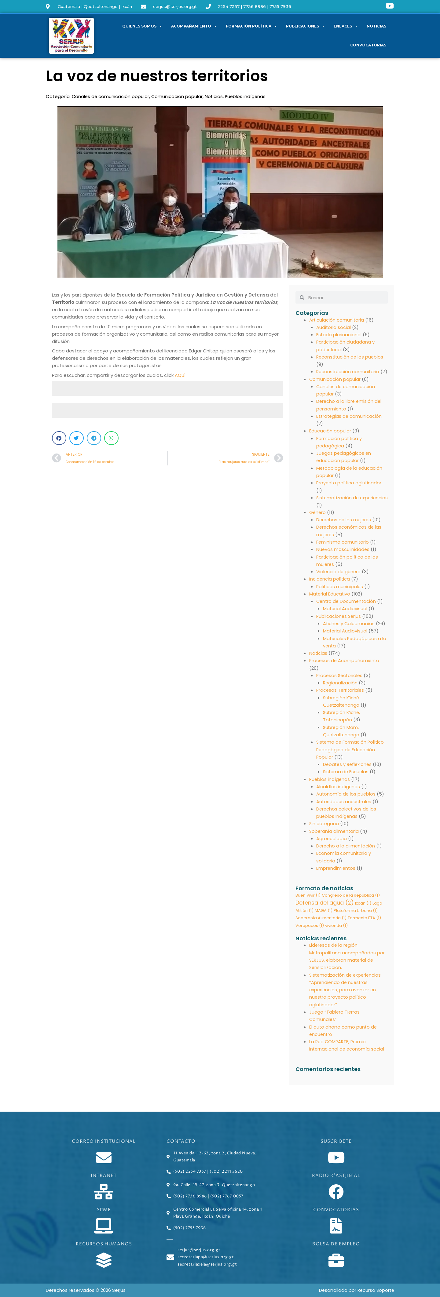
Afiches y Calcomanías (349, 627)
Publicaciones (305, 26)
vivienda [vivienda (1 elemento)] (336, 927)
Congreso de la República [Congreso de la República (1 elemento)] (351, 896)
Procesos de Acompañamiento (345, 664)
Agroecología (331, 840)
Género (317, 517)
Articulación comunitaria (337, 319)
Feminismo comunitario (342, 547)
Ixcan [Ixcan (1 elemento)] (363, 904)
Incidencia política (329, 583)
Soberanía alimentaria (334, 832)
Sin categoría (324, 825)
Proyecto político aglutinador (349, 488)
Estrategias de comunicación (349, 422)
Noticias (376, 26)
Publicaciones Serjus (339, 620)
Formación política (251, 26)
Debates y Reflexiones (348, 766)
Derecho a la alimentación (346, 847)
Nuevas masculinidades (343, 554)
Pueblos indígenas (247, 96)
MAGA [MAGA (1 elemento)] (323, 912)
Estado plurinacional (339, 334)
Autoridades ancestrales (344, 803)
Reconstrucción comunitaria (348, 371)
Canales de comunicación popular (111, 96)
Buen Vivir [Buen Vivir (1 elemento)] (308, 896)
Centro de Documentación (347, 605)
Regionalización (340, 686)
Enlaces (346, 26)
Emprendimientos (336, 869)
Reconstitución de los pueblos (350, 356)
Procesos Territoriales (340, 693)
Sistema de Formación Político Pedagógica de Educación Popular (351, 752)
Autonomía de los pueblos (346, 796)
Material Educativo (330, 598)
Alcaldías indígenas (338, 788)
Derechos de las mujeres (344, 525)
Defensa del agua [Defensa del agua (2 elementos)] (324, 904)
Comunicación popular (178, 96)
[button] (59, 438)
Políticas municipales (340, 591)
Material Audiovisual (345, 613)
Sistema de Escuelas (346, 774)
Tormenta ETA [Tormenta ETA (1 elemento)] (364, 920)
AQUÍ (180, 375)
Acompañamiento (194, 26)
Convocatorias (368, 45)
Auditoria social (333, 327)
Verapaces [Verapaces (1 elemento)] (309, 927)
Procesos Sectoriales (340, 679)
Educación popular (330, 437)
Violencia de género (339, 576)
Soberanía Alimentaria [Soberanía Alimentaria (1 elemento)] (320, 920)
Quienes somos (142, 26)
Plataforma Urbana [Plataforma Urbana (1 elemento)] (356, 912)
